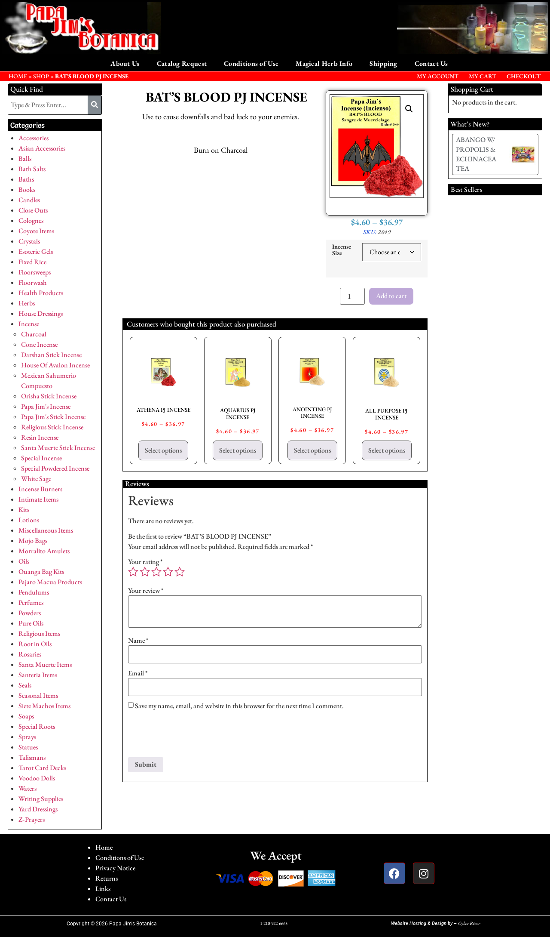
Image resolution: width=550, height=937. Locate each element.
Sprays (27, 736)
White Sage (36, 478)
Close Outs (33, 210)
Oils (23, 561)
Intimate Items (38, 499)
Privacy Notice (115, 867)
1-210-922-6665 (273, 923)
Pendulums (33, 592)
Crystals (29, 241)
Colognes (30, 220)
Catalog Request (182, 63)
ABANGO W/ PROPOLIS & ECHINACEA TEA (476, 154)
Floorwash (32, 282)
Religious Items (39, 633)
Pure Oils (30, 623)
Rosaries (29, 654)
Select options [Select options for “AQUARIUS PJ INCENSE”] (237, 450)
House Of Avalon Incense (55, 365)
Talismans (32, 757)
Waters (27, 788)
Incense (28, 323)
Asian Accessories (41, 148)
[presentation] (193, 736)
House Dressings (40, 313)
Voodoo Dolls (36, 778)
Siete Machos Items (44, 705)
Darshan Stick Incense (51, 354)
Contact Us (431, 63)
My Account (437, 76)
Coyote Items (36, 230)
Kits (23, 509)
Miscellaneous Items (45, 530)
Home (104, 847)
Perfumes (30, 602)
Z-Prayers (31, 819)
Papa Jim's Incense (45, 406)
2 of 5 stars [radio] (145, 572)
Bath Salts (32, 168)
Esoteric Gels (35, 251)
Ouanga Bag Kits (41, 571)
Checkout (524, 76)
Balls (24, 158)
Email (138, 673)
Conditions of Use (251, 63)
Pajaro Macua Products (50, 581)
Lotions (28, 519)
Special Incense (41, 457)
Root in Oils (35, 643)
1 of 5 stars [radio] (133, 572)
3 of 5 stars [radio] (156, 572)
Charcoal (33, 334)
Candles (29, 199)
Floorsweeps (34, 272)
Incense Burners (40, 488)
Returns (106, 878)
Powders (29, 612)
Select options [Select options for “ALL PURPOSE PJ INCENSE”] (386, 450)
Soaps (26, 716)
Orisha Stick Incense (48, 396)
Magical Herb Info (324, 63)
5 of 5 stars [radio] (179, 572)
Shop (41, 76)
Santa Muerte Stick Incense (58, 447)
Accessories (33, 137)
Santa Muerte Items (45, 664)
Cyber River (469, 923)
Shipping (383, 63)
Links (102, 888)
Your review (146, 590)
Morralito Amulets (44, 550)
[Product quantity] (352, 296)
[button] (409, 109)
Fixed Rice (32, 261)
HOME (18, 76)
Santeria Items (37, 674)
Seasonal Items (38, 695)
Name (138, 640)
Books (26, 189)
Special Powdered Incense (55, 468)
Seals (24, 685)
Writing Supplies (40, 798)
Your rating (145, 561)
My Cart (482, 76)
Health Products (40, 292)
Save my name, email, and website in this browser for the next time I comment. (239, 706)
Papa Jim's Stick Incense (53, 416)
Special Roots (36, 726)
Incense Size (341, 249)
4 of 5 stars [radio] (168, 572)
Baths (26, 179)
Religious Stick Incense (52, 427)
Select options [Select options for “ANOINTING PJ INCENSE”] (312, 450)
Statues (28, 747)
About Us (124, 63)
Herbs (26, 303)
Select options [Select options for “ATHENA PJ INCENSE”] (163, 450)
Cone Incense (39, 344)
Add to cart (391, 295)
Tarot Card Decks (42, 767)
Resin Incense (39, 437)
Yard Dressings (38, 809)
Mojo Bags (32, 540)
